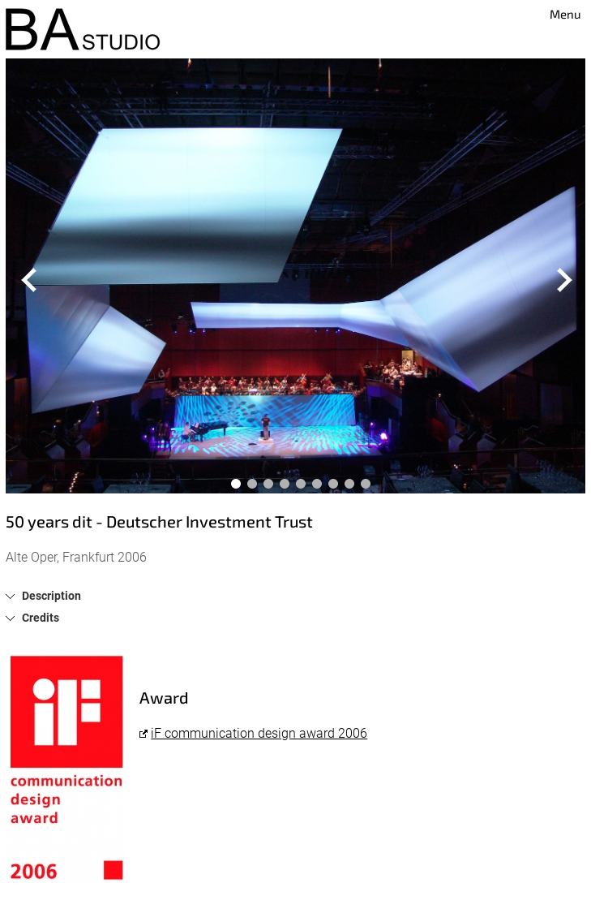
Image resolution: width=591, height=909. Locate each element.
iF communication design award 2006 (259, 733)
